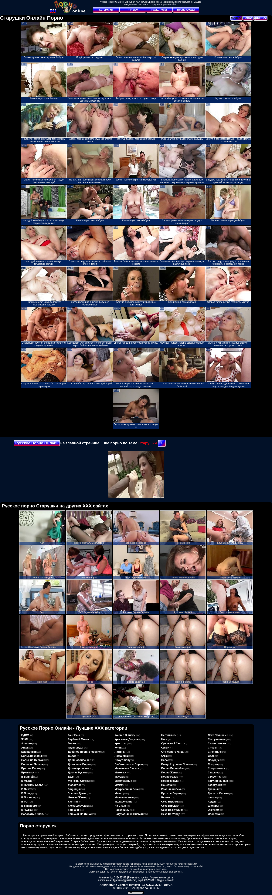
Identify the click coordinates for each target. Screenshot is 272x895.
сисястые (214, 751)
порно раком (169, 776)
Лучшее (133, 9)
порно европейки (173, 768)
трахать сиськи (218, 793)
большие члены (32, 764)
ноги (164, 739)
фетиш (212, 797)
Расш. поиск (159, 9)
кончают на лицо (79, 814)
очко (164, 755)
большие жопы (31, 755)
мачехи (119, 784)
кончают (73, 809)
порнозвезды (170, 780)
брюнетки (27, 772)
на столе (121, 805)
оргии (165, 747)
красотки (121, 743)
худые (212, 801)
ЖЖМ (24, 739)
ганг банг (74, 735)
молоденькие (123, 801)
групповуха (75, 747)
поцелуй (167, 784)
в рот (25, 801)
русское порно (171, 793)
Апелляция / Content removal (120, 884)
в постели (28, 797)
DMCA (168, 884)
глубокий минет (78, 739)
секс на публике (172, 809)
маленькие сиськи (127, 768)
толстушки (215, 784)
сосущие (214, 760)
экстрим (213, 809)
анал (24, 747)
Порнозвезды (186, 9)
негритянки (168, 735)
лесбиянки (122, 755)
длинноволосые (79, 760)
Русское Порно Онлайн (37, 443)
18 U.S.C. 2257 (152, 884)
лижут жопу (123, 760)
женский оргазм (79, 780)
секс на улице (170, 814)
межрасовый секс (127, 789)
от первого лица (172, 751)
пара (164, 760)
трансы (213, 789)
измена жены (77, 797)
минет (119, 793)
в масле (26, 780)
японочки (214, 814)
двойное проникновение (84, 751)
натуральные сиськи (129, 814)
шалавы (213, 805)
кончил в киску (125, 735)
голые (72, 743)
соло (211, 755)
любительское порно (129, 764)
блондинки (28, 751)
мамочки (120, 772)
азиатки (26, 743)
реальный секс (171, 789)
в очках (26, 789)
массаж (120, 776)
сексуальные (217, 739)
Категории (106, 9)
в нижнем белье (32, 784)
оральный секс (171, 743)
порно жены (169, 772)
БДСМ (25, 735)
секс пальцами (218, 735)
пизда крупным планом (177, 764)
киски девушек (78, 805)
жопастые (75, 784)
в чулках (27, 809)
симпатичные (217, 743)
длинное (260, 18)
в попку (26, 793)
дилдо (72, 755)
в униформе (29, 805)
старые (213, 772)
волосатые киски (32, 814)
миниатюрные (124, 797)
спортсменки (216, 768)
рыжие (165, 797)
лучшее (236, 18)
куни (118, 747)
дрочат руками (78, 772)
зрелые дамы (77, 793)
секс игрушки (170, 805)
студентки (215, 776)
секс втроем (169, 801)
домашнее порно (79, 764)
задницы (74, 789)
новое (248, 18)
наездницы (122, 809)
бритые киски (30, 768)
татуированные (218, 780)
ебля (71, 776)
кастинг (73, 801)
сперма (213, 764)
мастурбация (123, 780)
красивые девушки (127, 739)
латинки (120, 751)
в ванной (27, 776)
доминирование (78, 768)
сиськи (213, 747)
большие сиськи (32, 760)
